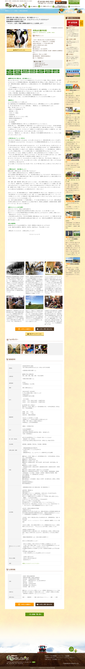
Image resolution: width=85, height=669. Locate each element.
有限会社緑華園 (73, 160)
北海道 (15, 10)
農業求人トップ (8, 10)
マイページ (60, 655)
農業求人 (47, 655)
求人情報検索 (54, 655)
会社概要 (67, 655)
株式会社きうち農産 (73, 113)
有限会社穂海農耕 (72, 264)
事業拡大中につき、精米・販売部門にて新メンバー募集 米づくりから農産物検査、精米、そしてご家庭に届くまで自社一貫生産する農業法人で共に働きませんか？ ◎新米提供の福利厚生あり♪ (73, 122)
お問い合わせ (48, 659)
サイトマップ (60, 657)
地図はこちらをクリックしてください (30, 563)
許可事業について (57, 659)
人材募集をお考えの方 (50, 657)
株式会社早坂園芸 (72, 178)
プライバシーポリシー (69, 657)
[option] (14, 349)
